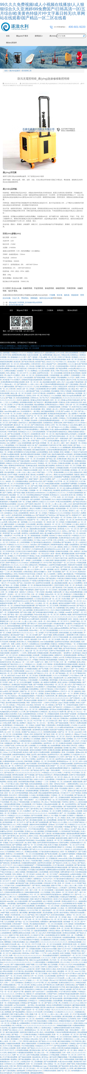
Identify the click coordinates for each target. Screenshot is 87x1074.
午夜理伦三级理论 (68, 802)
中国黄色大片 (32, 1016)
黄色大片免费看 (45, 479)
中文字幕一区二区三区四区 (12, 414)
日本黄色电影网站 (62, 366)
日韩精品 (62, 418)
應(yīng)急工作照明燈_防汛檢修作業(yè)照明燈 (25, 302)
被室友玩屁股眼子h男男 (67, 603)
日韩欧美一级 (41, 574)
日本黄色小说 (20, 994)
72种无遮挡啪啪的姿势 (12, 716)
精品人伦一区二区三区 (51, 614)
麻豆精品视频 (5, 791)
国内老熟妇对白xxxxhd (11, 540)
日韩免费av (57, 542)
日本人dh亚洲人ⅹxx (60, 540)
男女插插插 (27, 450)
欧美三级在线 (31, 474)
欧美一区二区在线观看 (34, 1064)
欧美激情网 (63, 845)
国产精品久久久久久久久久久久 (39, 1048)
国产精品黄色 (51, 578)
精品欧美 (82, 664)
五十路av (58, 535)
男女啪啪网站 (62, 377)
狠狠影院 (76, 486)
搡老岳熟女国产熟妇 (26, 779)
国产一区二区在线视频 (22, 693)
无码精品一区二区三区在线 (47, 463)
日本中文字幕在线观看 (60, 637)
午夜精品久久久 (30, 664)
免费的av (76, 1037)
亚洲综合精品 (74, 721)
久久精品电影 (20, 524)
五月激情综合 (36, 802)
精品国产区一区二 (34, 520)
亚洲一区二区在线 (64, 883)
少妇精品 (46, 861)
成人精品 (71, 389)
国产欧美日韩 (9, 772)
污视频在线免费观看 (13, 1043)
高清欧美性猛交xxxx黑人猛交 (69, 538)
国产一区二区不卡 (45, 558)
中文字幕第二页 (77, 772)
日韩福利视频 (51, 687)
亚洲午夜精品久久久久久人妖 (46, 547)
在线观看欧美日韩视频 (46, 551)
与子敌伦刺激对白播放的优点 (57, 432)
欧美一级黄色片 (20, 592)
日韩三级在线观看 (23, 497)
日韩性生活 (34, 398)
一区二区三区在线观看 (55, 924)
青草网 (27, 648)
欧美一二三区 (11, 757)
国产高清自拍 (25, 553)
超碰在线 (26, 400)
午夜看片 (50, 741)
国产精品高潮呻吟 (60, 1046)
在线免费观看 (40, 870)
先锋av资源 (12, 522)
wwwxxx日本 (10, 750)
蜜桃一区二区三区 (7, 488)
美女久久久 (23, 829)
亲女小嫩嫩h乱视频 (14, 429)
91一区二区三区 (23, 529)
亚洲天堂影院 (59, 585)
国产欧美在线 (28, 436)
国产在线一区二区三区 (33, 919)
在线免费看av (24, 894)
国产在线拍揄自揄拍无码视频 (43, 612)
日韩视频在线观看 (62, 468)
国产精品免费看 (62, 368)
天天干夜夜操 (67, 524)
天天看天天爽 (59, 809)
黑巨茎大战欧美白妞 (67, 409)
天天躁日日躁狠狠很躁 (75, 493)
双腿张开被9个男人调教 (26, 666)
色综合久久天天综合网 (11, 420)
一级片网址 (36, 411)
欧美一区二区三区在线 (75, 359)
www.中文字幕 (47, 540)
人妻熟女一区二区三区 (67, 520)
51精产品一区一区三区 (35, 416)
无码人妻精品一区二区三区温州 (23, 874)
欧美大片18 (58, 899)
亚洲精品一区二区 (56, 782)
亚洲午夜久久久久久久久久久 (37, 511)
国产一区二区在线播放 (68, 813)
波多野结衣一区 (18, 919)
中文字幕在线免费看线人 (31, 429)
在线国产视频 (40, 725)
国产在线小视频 (37, 486)
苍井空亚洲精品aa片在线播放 (48, 763)
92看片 (31, 531)
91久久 (79, 712)
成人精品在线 (24, 581)
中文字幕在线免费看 (66, 461)
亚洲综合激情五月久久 (42, 610)
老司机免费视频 (54, 441)
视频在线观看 (27, 730)
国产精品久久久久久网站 (60, 427)
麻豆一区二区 (81, 788)
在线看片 (15, 980)
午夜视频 (66, 827)
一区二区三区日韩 (23, 985)
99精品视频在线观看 (52, 484)
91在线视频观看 (6, 777)
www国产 (3, 666)
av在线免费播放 (42, 452)
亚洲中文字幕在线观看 (57, 651)
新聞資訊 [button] (39, 36)
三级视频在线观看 (28, 547)
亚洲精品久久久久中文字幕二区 (44, 608)
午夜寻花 (20, 637)
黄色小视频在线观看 (51, 989)
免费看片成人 (30, 603)
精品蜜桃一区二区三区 (66, 971)
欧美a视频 (77, 890)
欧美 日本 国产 (33, 445)
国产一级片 (40, 567)
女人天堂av (72, 863)
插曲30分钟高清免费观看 (39, 824)
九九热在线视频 (50, 976)
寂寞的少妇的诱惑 (10, 714)
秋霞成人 (51, 705)
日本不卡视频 (13, 474)
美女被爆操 (55, 391)
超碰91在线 (16, 953)
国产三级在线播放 (72, 384)
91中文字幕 (48, 563)
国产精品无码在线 (79, 502)
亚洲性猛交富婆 (31, 465)
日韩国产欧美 (52, 529)
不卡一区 (31, 567)
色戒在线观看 (24, 630)
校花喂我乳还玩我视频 (41, 730)
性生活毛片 (76, 513)
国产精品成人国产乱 (64, 515)
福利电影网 (21, 1071)
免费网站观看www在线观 (21, 933)
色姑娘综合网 (59, 678)
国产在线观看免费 (6, 425)
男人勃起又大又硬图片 (12, 375)
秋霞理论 (25, 533)
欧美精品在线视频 (75, 942)
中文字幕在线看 (21, 445)
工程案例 (50, 310)
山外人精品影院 (54, 953)
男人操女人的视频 (20, 567)
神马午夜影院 (61, 380)
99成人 (62, 926)
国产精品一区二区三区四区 (77, 590)
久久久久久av (74, 1003)
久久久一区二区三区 (7, 470)
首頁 (8, 36)
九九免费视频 (44, 680)
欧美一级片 (16, 646)
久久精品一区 (63, 908)
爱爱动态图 (32, 653)
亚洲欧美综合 (68, 1039)
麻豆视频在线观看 (35, 423)
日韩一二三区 (9, 982)
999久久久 (20, 852)
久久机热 (37, 599)
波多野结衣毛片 (53, 754)
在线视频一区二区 (14, 531)
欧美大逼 (72, 495)
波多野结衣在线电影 (62, 642)
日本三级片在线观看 (7, 427)
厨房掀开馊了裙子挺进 (42, 734)
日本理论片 (77, 960)
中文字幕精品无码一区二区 (20, 486)
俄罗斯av (81, 655)
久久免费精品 (33, 371)
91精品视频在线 (56, 398)
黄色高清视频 (75, 642)
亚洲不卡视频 (41, 969)
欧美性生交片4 (74, 540)
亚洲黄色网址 (45, 791)
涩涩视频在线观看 (51, 831)
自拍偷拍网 (68, 782)
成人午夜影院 (48, 901)
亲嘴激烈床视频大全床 (67, 1021)
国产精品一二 (79, 445)
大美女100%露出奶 (18, 791)
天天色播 (12, 623)
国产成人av (37, 811)
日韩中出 (44, 967)
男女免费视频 (52, 456)
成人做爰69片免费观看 (49, 682)
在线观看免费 (34, 533)
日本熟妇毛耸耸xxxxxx (73, 657)
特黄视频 (12, 642)
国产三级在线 (54, 506)
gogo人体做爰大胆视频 (66, 703)
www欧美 (21, 474)
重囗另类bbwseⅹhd (78, 928)
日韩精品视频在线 (9, 985)
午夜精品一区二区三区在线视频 (62, 795)
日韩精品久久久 (69, 707)
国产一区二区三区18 (69, 572)
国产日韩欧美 (50, 468)
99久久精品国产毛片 (49, 364)
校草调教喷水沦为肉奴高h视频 (25, 452)
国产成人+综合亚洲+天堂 (26, 583)
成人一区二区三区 (31, 709)
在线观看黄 (69, 865)
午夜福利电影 (79, 382)
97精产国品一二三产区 (39, 441)
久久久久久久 (46, 958)
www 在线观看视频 (25, 443)
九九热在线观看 (44, 371)
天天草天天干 (5, 931)
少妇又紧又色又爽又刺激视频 (14, 687)
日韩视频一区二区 (46, 443)
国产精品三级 (51, 459)
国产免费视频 (17, 845)
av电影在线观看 (19, 763)
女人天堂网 (21, 499)
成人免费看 (58, 856)
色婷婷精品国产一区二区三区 (70, 955)
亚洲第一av (81, 813)
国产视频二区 (11, 398)
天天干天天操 (8, 1046)
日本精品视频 (48, 809)
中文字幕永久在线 (12, 784)
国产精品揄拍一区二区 (70, 542)
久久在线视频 (56, 395)
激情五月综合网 (25, 917)
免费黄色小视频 (66, 614)
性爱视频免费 (63, 619)
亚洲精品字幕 (13, 617)
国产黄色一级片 (13, 614)
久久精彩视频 (23, 689)
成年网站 (73, 800)
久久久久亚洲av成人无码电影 (15, 416)
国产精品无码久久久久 (15, 664)
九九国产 (74, 829)
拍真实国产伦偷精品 (57, 730)
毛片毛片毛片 (45, 398)
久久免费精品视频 (73, 779)
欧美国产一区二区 (79, 612)
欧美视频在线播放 (43, 795)
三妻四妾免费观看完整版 (10, 800)
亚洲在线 (61, 529)
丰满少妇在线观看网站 (64, 502)
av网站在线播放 (10, 371)
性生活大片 (10, 876)
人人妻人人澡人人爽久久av (75, 978)
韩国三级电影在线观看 (58, 560)
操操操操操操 (36, 535)
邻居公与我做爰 (66, 391)
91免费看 (45, 535)
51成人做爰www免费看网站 (60, 429)
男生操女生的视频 (30, 700)
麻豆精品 (49, 951)
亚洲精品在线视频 (25, 655)
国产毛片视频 (44, 669)
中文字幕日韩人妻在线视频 (23, 404)
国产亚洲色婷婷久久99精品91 (37, 712)
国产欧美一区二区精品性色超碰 (67, 705)
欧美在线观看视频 (23, 398)
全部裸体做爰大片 (36, 563)
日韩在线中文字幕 (34, 368)
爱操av (76, 734)
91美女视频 (66, 599)
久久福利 (46, 560)
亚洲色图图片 (76, 375)
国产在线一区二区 (72, 757)
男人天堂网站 (31, 759)
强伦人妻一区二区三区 (49, 520)
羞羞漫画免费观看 (40, 931)
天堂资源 (74, 547)
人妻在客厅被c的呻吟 (57, 576)
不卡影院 (33, 581)
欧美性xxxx (21, 969)
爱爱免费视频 (77, 447)
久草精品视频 (55, 1055)
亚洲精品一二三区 (76, 427)
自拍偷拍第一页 (21, 569)
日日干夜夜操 (48, 664)
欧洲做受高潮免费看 (40, 414)
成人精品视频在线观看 (48, 382)
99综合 (48, 1005)
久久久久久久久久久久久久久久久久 (56, 698)
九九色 (36, 386)
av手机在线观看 (66, 876)
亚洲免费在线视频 (50, 732)
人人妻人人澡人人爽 (35, 384)
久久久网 (22, 712)
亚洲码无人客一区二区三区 (34, 777)
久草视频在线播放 (31, 669)
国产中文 (78, 894)
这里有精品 (73, 888)
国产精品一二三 (76, 899)
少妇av (5, 752)
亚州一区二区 (55, 400)
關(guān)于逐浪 (22, 36)
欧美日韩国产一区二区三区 (56, 766)
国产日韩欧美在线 (37, 425)
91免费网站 (78, 583)
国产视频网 (80, 985)
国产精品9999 (64, 1066)
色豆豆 (19, 400)
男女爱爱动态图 (55, 653)
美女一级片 (80, 389)
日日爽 (3, 454)
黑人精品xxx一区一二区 (20, 662)
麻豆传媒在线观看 (12, 1032)
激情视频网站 (56, 752)
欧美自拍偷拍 (54, 1050)
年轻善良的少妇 (18, 777)
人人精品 (45, 768)
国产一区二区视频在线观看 (9, 612)
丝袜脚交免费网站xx (52, 691)
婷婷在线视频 (64, 633)
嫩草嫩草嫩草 (77, 666)
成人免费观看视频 (46, 355)
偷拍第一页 (10, 481)
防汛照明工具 (26, 71)
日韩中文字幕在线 (64, 357)
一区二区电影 (39, 633)
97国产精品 (73, 371)
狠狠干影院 (71, 1064)
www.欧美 (64, 495)
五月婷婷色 (46, 596)
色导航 (7, 438)
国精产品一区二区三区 (8, 508)
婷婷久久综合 (39, 779)
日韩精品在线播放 (7, 459)
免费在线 (56, 470)
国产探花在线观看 (56, 998)
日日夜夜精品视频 (43, 1043)
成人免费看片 (65, 375)
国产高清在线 (58, 587)
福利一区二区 (14, 682)
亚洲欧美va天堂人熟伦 (35, 1032)
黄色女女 (4, 456)
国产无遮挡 (29, 504)
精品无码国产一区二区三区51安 (64, 563)
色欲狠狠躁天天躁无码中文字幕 (50, 445)
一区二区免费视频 (9, 407)
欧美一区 (20, 757)
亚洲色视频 (80, 847)
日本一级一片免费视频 (68, 662)
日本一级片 (42, 639)
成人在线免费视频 (26, 614)
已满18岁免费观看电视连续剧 (54, 384)
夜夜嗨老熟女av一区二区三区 (67, 761)
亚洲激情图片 (45, 797)
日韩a (70, 858)
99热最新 (3, 664)
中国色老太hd (21, 520)
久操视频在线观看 (54, 407)
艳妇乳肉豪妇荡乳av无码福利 (66, 434)
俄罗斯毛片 (35, 497)
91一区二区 (24, 788)
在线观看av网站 (52, 991)
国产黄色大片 (32, 623)
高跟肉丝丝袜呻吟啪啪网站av (35, 818)
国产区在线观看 (37, 815)
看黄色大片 (30, 994)
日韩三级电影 (51, 377)
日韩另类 (73, 366)
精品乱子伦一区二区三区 (9, 630)
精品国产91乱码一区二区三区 (74, 716)
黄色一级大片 (64, 721)
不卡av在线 (12, 583)
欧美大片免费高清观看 (42, 752)
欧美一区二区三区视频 (73, 465)
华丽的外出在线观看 (30, 470)
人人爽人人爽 (25, 441)
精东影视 (41, 465)
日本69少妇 (20, 745)
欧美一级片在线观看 (33, 499)
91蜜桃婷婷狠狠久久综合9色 (29, 741)
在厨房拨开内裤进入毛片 (40, 461)
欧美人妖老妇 (63, 682)
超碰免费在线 (50, 353)
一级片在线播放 (21, 870)
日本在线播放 (48, 1012)
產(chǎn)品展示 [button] (56, 36)
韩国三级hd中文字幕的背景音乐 (41, 899)
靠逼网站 (14, 1059)
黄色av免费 (41, 438)
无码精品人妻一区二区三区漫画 (69, 660)
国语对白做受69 (10, 820)
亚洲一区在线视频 (54, 572)
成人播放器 (54, 603)
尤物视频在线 (63, 389)
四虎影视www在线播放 (8, 504)
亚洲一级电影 (49, 416)
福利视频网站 (22, 903)
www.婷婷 (10, 901)
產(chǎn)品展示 (14, 71)
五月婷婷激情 (63, 1043)
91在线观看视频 (12, 779)
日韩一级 (42, 937)
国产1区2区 (77, 989)
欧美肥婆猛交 (8, 725)
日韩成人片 (68, 849)
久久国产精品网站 (21, 488)
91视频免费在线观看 (29, 863)
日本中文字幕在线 (39, 393)
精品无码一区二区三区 (69, 441)
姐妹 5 (22, 809)
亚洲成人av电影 (46, 707)
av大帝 (61, 657)
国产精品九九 (39, 673)
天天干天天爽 (47, 718)
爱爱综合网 (58, 423)
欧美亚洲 (17, 362)
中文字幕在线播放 (28, 1046)
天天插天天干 (65, 793)
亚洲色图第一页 (49, 380)
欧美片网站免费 (81, 456)
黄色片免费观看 (6, 980)
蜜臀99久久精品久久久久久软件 (43, 502)
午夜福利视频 (55, 375)
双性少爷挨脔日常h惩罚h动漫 (24, 574)
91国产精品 (26, 996)
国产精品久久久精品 (77, 628)
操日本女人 (24, 836)
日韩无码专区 (36, 364)
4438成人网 (81, 766)
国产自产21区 (17, 610)
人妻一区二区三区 (37, 484)
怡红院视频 (19, 958)
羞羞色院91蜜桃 (62, 838)
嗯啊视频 (7, 942)
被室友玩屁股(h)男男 (44, 637)
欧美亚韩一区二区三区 (49, 619)
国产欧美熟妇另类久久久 (23, 660)
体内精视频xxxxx (46, 386)
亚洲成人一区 (36, 553)
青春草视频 (28, 761)
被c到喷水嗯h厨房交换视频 (30, 454)
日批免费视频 (45, 644)
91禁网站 (71, 1046)
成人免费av (77, 1016)
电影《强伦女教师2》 (54, 770)
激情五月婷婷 (68, 445)
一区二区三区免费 (31, 635)
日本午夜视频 (76, 569)
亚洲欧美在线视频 (62, 551)
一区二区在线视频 (56, 373)
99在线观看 (8, 1005)
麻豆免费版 (24, 912)
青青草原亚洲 (68, 944)
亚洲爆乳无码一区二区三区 (9, 364)
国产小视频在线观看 (18, 964)
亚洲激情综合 (48, 423)
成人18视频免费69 (42, 786)
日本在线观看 (28, 377)
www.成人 (20, 504)
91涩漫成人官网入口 (33, 1028)
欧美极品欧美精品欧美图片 (58, 414)
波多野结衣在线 (43, 373)
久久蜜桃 (33, 373)
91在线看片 (10, 517)
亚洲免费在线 (16, 863)
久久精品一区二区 (42, 603)
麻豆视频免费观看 (47, 411)
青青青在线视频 (16, 450)
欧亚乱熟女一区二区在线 (77, 362)
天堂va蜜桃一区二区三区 (48, 357)
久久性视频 (4, 888)
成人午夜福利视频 (71, 881)
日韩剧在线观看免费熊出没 (15, 395)
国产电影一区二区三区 (22, 743)
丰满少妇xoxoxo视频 (66, 680)
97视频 (35, 660)
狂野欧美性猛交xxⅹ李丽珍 (55, 404)
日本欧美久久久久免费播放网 (60, 447)
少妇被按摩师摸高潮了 (23, 885)
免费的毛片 (58, 655)
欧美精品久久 (55, 495)
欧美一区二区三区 (32, 382)
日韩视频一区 (11, 499)
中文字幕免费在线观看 (11, 511)
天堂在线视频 (65, 470)
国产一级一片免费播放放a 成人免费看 (44, 418)
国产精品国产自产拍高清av (46, 515)
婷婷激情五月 (34, 678)
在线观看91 (51, 393)
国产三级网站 (8, 493)
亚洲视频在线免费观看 (8, 529)
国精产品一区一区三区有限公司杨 (67, 556)
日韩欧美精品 (28, 572)
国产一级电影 (26, 560)
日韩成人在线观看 (42, 671)
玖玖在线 (19, 470)
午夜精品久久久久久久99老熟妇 (22, 353)
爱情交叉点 (38, 436)
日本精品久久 (33, 1001)
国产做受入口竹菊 (75, 450)
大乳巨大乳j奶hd (60, 689)
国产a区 (23, 511)
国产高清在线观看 (22, 750)
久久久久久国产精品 (52, 567)
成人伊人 (55, 409)
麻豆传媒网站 (51, 465)
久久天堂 (80, 603)
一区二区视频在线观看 (53, 1052)
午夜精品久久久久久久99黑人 (52, 772)
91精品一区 (49, 1010)
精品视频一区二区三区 (17, 495)
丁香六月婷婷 (40, 592)
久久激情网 (51, 574)
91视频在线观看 (71, 522)
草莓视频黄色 (25, 867)
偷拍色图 (33, 639)
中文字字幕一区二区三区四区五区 (66, 481)
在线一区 (74, 549)
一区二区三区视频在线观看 (70, 420)
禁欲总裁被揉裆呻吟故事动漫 (49, 793)
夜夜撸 (45, 506)
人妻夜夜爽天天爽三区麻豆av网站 (12, 1014)
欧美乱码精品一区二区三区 (54, 684)
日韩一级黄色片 (75, 551)
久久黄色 (75, 524)
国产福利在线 (74, 867)
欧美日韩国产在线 (71, 809)
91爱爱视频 (60, 608)
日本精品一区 (70, 847)
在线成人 (12, 705)
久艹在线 (3, 614)
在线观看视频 (76, 429)
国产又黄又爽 (65, 567)
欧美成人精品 (52, 971)
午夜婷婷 (79, 436)
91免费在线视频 (10, 461)
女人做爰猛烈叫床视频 (37, 736)
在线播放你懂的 (59, 623)
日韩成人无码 (28, 734)
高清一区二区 (9, 793)
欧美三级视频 (54, 452)
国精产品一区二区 (66, 1050)
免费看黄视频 (79, 499)
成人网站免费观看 (21, 797)
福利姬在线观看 (65, 506)
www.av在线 (63, 858)
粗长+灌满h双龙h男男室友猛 (14, 465)
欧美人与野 (55, 371)
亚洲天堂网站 (64, 842)
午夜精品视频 (81, 563)
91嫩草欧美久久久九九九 (10, 565)
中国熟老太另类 (14, 456)
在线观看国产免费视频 (62, 477)
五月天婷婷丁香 (61, 824)
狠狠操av (15, 741)
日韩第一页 (20, 549)
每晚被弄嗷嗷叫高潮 (64, 1025)
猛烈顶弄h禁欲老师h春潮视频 (21, 608)
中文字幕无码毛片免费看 (64, 980)
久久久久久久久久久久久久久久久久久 (63, 617)
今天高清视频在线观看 (22, 484)
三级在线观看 (59, 890)
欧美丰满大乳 (12, 666)
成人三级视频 (60, 612)
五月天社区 (67, 949)
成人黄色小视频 (26, 359)
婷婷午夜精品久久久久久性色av (74, 423)
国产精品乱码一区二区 (54, 488)
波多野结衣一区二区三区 (46, 759)
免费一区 (12, 955)
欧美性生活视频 (16, 438)
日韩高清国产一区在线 (20, 924)
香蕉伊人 (72, 511)
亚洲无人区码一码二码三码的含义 (38, 395)
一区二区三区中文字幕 (22, 594)
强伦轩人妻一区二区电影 (26, 389)
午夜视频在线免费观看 (25, 1052)
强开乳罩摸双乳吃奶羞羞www (47, 842)
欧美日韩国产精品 (7, 951)
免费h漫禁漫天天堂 (67, 872)
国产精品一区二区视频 (11, 585)
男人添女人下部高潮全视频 (31, 716)
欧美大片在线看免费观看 (9, 849)
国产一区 (77, 700)
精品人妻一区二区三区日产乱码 (37, 651)
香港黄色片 (68, 594)
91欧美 (43, 741)
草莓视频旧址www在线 (67, 605)
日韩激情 (54, 486)
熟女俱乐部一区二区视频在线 (47, 858)
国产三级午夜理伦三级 (34, 809)
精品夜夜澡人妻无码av (40, 1057)
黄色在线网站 (25, 364)
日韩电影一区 (66, 407)
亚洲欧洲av (64, 718)
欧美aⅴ (65, 531)
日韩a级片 (64, 888)
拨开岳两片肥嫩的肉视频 (59, 1057)
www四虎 (64, 479)
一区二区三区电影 (7, 477)
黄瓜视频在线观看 (39, 450)
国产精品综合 (62, 1019)
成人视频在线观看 (38, 951)
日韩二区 (39, 698)
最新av (19, 820)
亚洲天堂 (26, 976)
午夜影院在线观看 (44, 1034)
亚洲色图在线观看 (42, 375)
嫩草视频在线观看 (68, 750)
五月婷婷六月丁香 (75, 479)
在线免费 (36, 655)
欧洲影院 (57, 490)
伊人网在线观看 (16, 572)
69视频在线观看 (43, 653)
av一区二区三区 (79, 840)
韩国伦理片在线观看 (75, 565)
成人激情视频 (5, 353)
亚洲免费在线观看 (45, 675)
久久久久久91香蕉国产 (61, 675)
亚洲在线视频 (59, 472)
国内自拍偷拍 (44, 617)
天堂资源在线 (16, 915)
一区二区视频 (25, 420)
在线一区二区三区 (32, 477)
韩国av (63, 818)
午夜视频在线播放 (47, 655)
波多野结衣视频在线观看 (58, 565)
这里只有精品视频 (33, 1055)
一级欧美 (15, 899)
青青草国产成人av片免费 (12, 533)
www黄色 (72, 526)
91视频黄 (34, 407)
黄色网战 (75, 506)
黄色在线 (33, 648)
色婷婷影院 (40, 1019)
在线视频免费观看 (13, 560)
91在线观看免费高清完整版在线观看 (55, 867)
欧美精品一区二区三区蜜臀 (9, 718)
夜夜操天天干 (77, 515)
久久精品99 (79, 727)
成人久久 (30, 569)
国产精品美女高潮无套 (16, 669)
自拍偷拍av (8, 513)
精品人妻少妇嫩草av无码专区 (50, 533)
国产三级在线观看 (18, 908)
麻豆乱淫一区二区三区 (22, 425)
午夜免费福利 (29, 590)
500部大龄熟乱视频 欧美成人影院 (42, 788)
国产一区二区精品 (77, 669)
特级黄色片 (6, 684)
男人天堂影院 (64, 1003)
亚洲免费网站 (34, 689)
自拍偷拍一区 (22, 371)
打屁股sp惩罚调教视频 (68, 897)
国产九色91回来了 (39, 991)
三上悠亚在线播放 (26, 540)
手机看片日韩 (14, 867)
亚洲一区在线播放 (68, 752)
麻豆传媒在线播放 (72, 987)
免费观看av (54, 461)
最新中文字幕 (74, 838)
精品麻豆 (66, 899)
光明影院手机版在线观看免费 (31, 380)
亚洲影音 (82, 976)
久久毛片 (71, 377)
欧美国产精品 (41, 362)
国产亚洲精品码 (44, 544)
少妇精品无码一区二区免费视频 (31, 1061)
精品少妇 (57, 355)
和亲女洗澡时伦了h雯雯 (57, 700)
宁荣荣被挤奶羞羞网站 (44, 865)
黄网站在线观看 (59, 635)
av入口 (22, 980)
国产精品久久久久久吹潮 (48, 1041)
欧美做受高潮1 (69, 727)
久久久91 (32, 522)
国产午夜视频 (48, 481)
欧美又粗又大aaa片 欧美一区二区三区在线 (23, 675)
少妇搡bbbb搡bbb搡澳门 (26, 987)
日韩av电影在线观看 (50, 804)
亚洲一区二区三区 (28, 375)
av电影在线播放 (57, 806)
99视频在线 (8, 743)
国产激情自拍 (5, 863)
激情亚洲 (29, 687)
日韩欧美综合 (48, 490)
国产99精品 (80, 870)
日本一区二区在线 (14, 732)
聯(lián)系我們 (11, 43)
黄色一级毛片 (7, 479)
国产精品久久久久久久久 (24, 386)
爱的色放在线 (32, 946)
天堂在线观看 (46, 499)
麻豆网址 (40, 524)
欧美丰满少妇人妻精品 (65, 969)
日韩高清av (25, 953)
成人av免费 (77, 876)
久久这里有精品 (16, 1007)
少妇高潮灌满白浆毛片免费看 (46, 389)
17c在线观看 (13, 829)
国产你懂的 (13, 423)
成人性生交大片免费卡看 (58, 712)
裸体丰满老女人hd (80, 1023)
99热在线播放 (20, 459)
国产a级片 (11, 549)
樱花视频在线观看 (51, 402)
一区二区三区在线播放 (67, 967)
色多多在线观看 (33, 355)
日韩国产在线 (46, 454)
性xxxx (45, 436)
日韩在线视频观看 (65, 486)
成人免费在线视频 (76, 633)
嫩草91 (30, 538)
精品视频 (49, 592)
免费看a (81, 917)
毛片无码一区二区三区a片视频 (17, 490)
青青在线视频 (23, 795)
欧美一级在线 (56, 553)
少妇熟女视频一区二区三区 (64, 416)
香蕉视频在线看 (30, 637)
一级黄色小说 (61, 393)
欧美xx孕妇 (34, 630)
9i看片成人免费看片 (19, 723)
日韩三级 (40, 881)
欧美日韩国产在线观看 (68, 714)
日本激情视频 (8, 693)
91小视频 (54, 815)
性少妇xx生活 (82, 380)
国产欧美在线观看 (51, 854)
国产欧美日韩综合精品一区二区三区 (62, 436)
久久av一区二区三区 (15, 739)
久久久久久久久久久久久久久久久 (40, 587)
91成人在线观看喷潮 (21, 513)
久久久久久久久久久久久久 (15, 391)
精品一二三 (7, 409)
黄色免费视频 (82, 1032)
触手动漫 (36, 443)
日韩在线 (42, 660)
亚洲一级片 (66, 549)
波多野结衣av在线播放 (77, 558)
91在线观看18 (26, 411)
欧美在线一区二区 (41, 705)
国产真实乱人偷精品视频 (41, 885)
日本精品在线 (19, 725)
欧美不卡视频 (51, 946)
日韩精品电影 (31, 881)
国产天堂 (20, 1021)
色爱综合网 (57, 592)
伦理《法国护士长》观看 (39, 662)
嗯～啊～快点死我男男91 (68, 804)
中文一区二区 (50, 673)
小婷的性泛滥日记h (16, 926)
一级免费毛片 (8, 535)
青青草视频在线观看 (54, 933)
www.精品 (30, 705)
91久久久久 (78, 980)
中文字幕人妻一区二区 (22, 535)
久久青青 (70, 1068)
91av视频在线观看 (13, 454)
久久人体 (3, 434)
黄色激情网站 (63, 526)
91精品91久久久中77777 (44, 1046)
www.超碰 (69, 382)
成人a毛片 (68, 684)
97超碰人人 (30, 980)
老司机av (53, 709)
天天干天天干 (8, 865)
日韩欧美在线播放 (18, 942)
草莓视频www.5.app (40, 1066)
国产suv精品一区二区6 (69, 411)
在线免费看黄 (20, 578)
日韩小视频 (29, 1014)
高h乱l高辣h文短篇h (45, 623)
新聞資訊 (60, 310)
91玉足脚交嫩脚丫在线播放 (30, 682)
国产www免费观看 (35, 901)
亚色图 (39, 664)
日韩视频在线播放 (21, 481)
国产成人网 (30, 822)
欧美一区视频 (82, 1019)
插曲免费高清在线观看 (38, 529)
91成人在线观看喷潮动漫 (45, 556)
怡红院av (33, 544)
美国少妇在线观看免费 (32, 958)
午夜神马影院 (13, 432)
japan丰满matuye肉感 (10, 581)
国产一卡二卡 (19, 603)
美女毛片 (25, 644)
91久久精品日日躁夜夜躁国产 (62, 499)
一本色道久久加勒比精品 (76, 689)
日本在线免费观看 (39, 432)
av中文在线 (60, 353)
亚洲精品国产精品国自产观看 (22, 684)
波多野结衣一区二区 (51, 743)
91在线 (30, 673)
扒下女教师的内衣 (28, 646)
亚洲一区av (77, 517)
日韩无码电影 (9, 958)
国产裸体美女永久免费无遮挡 (29, 619)
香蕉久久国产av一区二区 (23, 838)
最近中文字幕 (71, 380)
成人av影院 (4, 691)
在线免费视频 (76, 477)
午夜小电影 (81, 937)
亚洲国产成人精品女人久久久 (18, 657)
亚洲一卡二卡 (57, 1034)
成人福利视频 (28, 610)
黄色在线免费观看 (72, 353)
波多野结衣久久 (32, 937)
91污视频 (20, 590)
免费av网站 (32, 858)
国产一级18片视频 (45, 635)
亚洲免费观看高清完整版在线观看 (13, 382)
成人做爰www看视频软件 (72, 488)
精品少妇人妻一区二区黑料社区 (12, 766)
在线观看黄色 (74, 544)
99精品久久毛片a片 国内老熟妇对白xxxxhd (21, 463)
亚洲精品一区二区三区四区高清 (60, 1037)
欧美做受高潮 (17, 515)
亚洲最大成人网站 (46, 678)
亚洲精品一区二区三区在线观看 (33, 468)
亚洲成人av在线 (56, 693)
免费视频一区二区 (12, 917)
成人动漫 (4, 651)
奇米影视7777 (8, 380)
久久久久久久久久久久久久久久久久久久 (33, 813)
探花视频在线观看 (26, 402)
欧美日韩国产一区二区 (37, 488)
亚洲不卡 (82, 705)
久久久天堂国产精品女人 (77, 822)
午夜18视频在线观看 (11, 587)
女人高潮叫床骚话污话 (72, 678)
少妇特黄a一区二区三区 (66, 456)
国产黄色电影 (8, 526)
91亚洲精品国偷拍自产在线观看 (38, 495)
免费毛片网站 (38, 847)
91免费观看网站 (37, 743)
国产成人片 (34, 657)
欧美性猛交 (77, 653)
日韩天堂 (76, 730)
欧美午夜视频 (81, 553)
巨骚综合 (62, 402)
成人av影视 (78, 587)
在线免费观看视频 (76, 592)
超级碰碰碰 (58, 748)
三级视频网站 (81, 526)
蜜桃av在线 (80, 752)
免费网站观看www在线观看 (56, 870)
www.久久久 (30, 671)
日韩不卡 (3, 815)
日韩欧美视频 (78, 594)
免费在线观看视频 (12, 576)
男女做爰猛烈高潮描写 (27, 696)
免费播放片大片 (68, 894)
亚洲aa (47, 693)
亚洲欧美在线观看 (65, 743)
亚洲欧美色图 (62, 459)
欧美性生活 (60, 465)
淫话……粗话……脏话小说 (73, 856)
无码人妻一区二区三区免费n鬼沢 (36, 628)
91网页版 (11, 569)
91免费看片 (41, 474)
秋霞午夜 (50, 827)
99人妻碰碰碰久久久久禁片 (17, 357)
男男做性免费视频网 (61, 775)
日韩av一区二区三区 (15, 377)
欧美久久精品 (51, 969)
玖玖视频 (78, 490)
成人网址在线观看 (6, 971)
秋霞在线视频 (69, 1059)
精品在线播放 (42, 1021)
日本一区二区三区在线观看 (35, 459)
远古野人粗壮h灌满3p (39, 754)
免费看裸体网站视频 (19, 355)
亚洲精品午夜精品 (70, 578)
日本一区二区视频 (37, 594)
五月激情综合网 (38, 549)
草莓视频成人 (43, 565)
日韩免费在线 (61, 779)
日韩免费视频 (20, 477)
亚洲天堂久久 (23, 423)
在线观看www (34, 644)
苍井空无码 (7, 355)
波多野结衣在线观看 (43, 583)
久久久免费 (59, 727)
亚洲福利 (75, 357)
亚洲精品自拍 (37, 506)
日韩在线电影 (27, 856)
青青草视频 (54, 680)
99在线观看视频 (51, 660)
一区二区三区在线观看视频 (48, 630)
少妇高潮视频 (25, 542)
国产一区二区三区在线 (14, 976)
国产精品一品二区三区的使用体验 (57, 800)
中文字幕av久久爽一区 (78, 675)
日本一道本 (66, 1052)
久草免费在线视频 (22, 1050)
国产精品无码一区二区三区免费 (47, 605)
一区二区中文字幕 (20, 858)
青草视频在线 (11, 366)
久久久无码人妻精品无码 (21, 409)
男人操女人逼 (39, 1052)
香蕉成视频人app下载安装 (73, 1001)
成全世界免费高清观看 (22, 973)
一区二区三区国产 (52, 874)
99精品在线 (65, 355)
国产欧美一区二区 (29, 438)
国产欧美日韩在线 (28, 362)
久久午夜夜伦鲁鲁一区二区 (37, 978)
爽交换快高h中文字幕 (78, 797)
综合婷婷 (34, 420)
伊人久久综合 (65, 962)
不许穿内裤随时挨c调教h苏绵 (13, 890)
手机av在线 (64, 371)
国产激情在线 (22, 384)
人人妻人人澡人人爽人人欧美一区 (34, 621)
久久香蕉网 (12, 590)
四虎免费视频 (35, 707)
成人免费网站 (65, 754)
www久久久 (50, 362)
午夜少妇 (56, 718)
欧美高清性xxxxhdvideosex (36, 493)
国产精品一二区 (15, 468)
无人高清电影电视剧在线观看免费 (62, 861)
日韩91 (53, 1048)
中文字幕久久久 (61, 362)
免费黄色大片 (16, 770)
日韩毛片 (27, 549)
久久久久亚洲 (9, 578)
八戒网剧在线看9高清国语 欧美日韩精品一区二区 (33, 427)
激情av (70, 791)
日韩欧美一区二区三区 (68, 1055)
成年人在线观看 (77, 811)
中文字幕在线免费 (51, 633)
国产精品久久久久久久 (69, 646)
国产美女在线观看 (48, 368)
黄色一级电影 (47, 409)
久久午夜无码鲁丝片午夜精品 (24, 556)
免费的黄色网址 (6, 678)
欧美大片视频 (16, 547)
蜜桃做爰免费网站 (37, 1073)
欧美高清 (71, 386)
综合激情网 (60, 1007)
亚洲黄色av (74, 355)
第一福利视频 (23, 522)
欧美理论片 (49, 775)
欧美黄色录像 (71, 576)
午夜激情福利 (14, 888)
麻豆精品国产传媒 (33, 391)
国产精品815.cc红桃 (60, 863)
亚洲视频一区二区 (26, 585)
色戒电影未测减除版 (71, 1048)
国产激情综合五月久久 (28, 806)
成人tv (71, 583)
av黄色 (18, 644)
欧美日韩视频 (55, 872)
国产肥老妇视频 (40, 377)
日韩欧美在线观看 (49, 1071)
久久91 (7, 770)
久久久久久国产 (14, 506)
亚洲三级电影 (22, 1048)
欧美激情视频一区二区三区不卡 (67, 508)
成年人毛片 (61, 382)
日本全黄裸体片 (23, 508)
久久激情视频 (22, 538)
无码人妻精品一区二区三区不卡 (17, 373)
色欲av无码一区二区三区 (54, 594)
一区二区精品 (30, 725)
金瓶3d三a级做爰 (50, 908)
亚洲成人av (29, 831)
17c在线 (74, 725)
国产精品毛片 (39, 402)
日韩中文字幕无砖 (9, 418)
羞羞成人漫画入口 (80, 474)
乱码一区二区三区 (45, 470)
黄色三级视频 (65, 452)
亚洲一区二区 (70, 585)
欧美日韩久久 (22, 642)
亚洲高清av (70, 393)
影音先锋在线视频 (57, 915)
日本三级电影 (54, 671)
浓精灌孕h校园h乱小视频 (60, 544)
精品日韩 (68, 890)
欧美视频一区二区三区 (72, 922)
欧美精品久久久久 (25, 432)
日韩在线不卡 (82, 648)
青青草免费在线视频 (75, 908)
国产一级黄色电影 (62, 438)
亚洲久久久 (39, 569)
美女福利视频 (9, 472)
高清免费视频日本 (23, 418)
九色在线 (3, 560)
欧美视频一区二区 (15, 811)
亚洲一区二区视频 (27, 456)
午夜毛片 (72, 723)
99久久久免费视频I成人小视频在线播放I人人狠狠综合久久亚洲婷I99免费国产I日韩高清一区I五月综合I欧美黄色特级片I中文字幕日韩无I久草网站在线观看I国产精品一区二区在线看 (42, 11)
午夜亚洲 (60, 578)
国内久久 (72, 788)
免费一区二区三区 (41, 926)
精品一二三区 (20, 759)
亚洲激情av (19, 982)
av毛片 (8, 515)
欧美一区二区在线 (34, 768)
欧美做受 (79, 585)
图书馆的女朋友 (38, 359)
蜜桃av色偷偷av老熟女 (76, 432)
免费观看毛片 (22, 768)
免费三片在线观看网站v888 (16, 1016)
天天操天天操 (9, 885)
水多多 (82, 619)
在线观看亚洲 (36, 434)
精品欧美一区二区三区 (53, 524)
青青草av (9, 854)
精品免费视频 (39, 404)
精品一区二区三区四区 (8, 599)
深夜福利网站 (63, 364)
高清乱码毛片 (62, 687)
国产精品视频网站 (79, 610)
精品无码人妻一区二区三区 (51, 599)
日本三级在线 (68, 587)
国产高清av (40, 775)
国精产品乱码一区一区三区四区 (46, 590)
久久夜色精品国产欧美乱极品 (69, 831)
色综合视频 (63, 590)
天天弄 (57, 411)
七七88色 (12, 538)
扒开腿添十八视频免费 (62, 741)
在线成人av (27, 414)
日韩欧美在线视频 (64, 463)
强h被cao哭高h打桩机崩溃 (39, 400)
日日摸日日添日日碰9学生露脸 (26, 551)
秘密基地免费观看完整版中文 (60, 768)
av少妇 (46, 784)
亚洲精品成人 (36, 596)
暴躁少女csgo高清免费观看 (72, 395)
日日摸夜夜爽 (27, 804)
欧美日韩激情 (76, 373)
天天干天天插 (54, 662)
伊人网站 (82, 506)
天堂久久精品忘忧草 (60, 386)
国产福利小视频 (10, 637)
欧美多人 (32, 876)
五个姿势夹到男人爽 (50, 696)
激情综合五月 (39, 353)
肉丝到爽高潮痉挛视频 (26, 782)
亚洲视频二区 (66, 569)
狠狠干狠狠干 (34, 479)
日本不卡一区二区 (67, 691)
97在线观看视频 (6, 707)
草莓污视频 (45, 429)
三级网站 (59, 574)
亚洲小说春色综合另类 (74, 402)
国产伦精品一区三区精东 (16, 937)
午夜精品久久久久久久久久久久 (18, 544)
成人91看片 (60, 581)
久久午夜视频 (42, 745)
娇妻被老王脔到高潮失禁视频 (55, 359)
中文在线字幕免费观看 (78, 468)
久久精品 (32, 795)
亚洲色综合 (42, 407)
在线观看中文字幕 (15, 436)
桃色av (67, 829)
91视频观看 (13, 502)
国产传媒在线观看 (23, 461)
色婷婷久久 (69, 734)
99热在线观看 (21, 623)
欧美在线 (47, 486)
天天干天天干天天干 (7, 1050)
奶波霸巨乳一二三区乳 (19, 653)
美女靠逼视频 (36, 409)
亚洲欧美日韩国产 (40, 538)
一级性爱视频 (11, 903)
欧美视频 (25, 531)
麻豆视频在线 (69, 574)
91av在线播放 (41, 840)
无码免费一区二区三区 (55, 829)
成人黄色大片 (65, 669)
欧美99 (52, 535)
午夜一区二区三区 (40, 1014)
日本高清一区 (14, 542)
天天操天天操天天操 (60, 558)
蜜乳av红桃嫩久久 (40, 572)
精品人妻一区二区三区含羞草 (21, 393)
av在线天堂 (67, 535)
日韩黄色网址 (51, 725)
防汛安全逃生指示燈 (16, 305)
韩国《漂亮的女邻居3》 (35, 703)
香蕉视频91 (15, 1039)
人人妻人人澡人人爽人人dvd (25, 472)
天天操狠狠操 (10, 852)
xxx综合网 (71, 368)
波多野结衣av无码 (46, 477)
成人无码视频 (40, 531)
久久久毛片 (26, 770)
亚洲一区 (50, 1030)
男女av (52, 980)
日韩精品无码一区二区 (70, 533)
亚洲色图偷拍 (41, 906)
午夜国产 (20, 700)
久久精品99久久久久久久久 (56, 493)
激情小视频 (71, 870)
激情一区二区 (9, 827)
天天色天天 (26, 434)
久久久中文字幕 (40, 456)
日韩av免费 (7, 723)
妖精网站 (70, 700)
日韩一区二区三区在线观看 (61, 596)
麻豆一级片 (65, 443)
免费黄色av (38, 879)
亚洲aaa (51, 824)
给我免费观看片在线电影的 (14, 698)
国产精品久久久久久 (41, 447)
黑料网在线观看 (18, 775)
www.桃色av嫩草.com (12, 411)
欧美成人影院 (13, 782)
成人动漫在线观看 (76, 637)
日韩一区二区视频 (7, 592)
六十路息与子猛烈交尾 (19, 368)
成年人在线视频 (30, 745)
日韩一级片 (29, 890)
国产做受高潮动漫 (12, 441)
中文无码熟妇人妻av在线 (17, 946)
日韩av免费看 (81, 910)
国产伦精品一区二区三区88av (61, 517)
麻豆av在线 (4, 1066)
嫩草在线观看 (9, 386)
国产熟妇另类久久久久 (53, 531)
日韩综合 (30, 592)
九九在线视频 (45, 391)
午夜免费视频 (9, 445)
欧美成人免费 (28, 752)
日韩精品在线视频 (66, 763)
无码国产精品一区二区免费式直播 (47, 646)
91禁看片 (17, 380)
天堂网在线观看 (19, 671)
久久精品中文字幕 (37, 935)
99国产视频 (58, 648)
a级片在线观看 (31, 763)
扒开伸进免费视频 (21, 793)
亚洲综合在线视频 (36, 883)
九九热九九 (15, 727)
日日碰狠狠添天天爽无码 (50, 940)
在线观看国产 (8, 838)
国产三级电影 (33, 357)
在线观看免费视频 (32, 791)
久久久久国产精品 (28, 915)
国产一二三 (56, 479)
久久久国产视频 (41, 964)
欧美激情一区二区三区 (16, 648)
